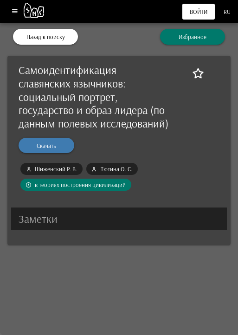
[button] (119, 219)
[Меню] (15, 12)
